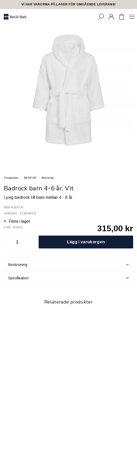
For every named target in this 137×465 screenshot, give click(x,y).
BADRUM (30, 177)
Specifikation (68, 278)
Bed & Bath (13, 207)
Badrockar (48, 177)
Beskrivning (68, 264)
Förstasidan (11, 177)
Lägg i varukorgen (86, 242)
